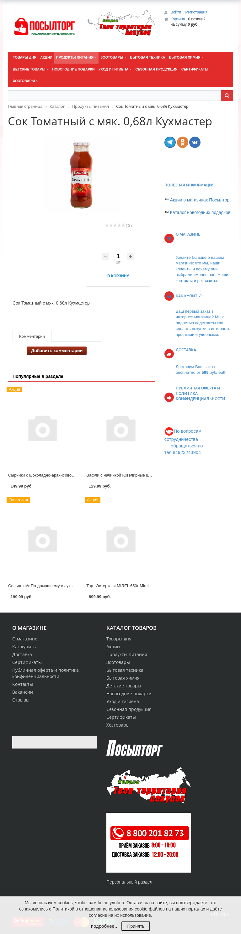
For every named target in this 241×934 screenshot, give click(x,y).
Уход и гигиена (122, 701)
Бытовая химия (123, 678)
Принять (135, 926)
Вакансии (22, 692)
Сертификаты (27, 662)
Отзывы (20, 700)
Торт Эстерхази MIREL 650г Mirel (117, 585)
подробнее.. (104, 926)
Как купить (24, 647)
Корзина (178, 19)
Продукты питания (126, 654)
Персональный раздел (129, 881)
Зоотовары (118, 662)
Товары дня (118, 639)
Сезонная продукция (129, 709)
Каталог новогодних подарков (200, 212)
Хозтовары (118, 725)
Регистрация (196, 12)
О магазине (24, 639)
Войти (176, 12)
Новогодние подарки (129, 694)
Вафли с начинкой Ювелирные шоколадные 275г (132, 475)
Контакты (22, 684)
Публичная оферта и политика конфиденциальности (45, 673)
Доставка (22, 654)
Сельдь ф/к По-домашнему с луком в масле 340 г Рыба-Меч (65, 585)
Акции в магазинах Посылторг (200, 199)
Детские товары (123, 686)
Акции (113, 647)
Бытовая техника (124, 670)
